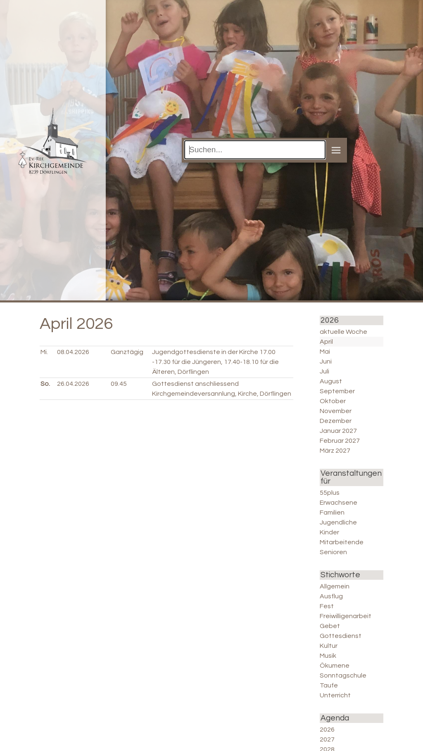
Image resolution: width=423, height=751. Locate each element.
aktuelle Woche (343, 331)
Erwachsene (338, 502)
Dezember (336, 421)
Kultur (328, 645)
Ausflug (331, 596)
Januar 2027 (338, 430)
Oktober (333, 401)
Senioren (333, 552)
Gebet (330, 626)
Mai (325, 351)
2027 (327, 739)
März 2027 (335, 450)
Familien (332, 512)
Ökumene (334, 665)
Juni (326, 361)
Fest (327, 606)
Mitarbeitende (342, 542)
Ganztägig (127, 352)
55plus (330, 492)
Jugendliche (338, 522)
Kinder (329, 532)
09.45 (119, 383)
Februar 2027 (340, 440)
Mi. (44, 352)
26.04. (73, 383)
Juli (324, 371)
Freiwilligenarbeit (345, 616)
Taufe (329, 685)
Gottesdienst (340, 636)
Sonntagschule (343, 675)
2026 (327, 729)
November (336, 411)
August (331, 381)
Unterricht (335, 695)
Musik (328, 655)
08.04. (73, 352)
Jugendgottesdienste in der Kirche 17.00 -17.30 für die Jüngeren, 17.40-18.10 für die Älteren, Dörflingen (215, 362)
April (326, 341)
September (337, 391)
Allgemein (334, 586)
